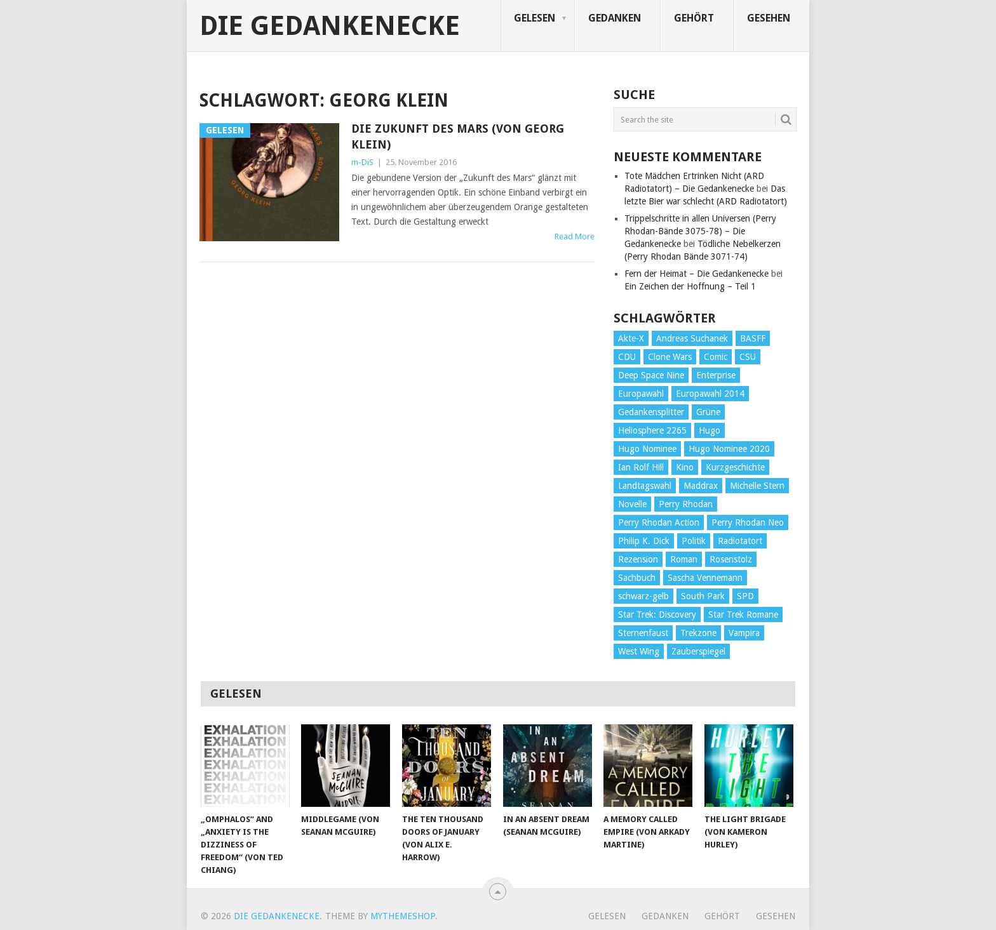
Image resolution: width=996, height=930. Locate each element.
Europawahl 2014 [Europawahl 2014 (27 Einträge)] (710, 394)
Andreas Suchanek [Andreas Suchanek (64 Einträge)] (692, 338)
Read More (575, 236)
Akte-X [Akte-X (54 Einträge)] (631, 338)
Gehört (694, 18)
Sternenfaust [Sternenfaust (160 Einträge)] (643, 633)
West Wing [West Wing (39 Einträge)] (638, 651)
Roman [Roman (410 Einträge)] (683, 559)
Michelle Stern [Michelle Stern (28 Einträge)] (757, 486)
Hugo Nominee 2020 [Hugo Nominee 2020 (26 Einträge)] (729, 449)
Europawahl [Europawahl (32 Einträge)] (641, 394)
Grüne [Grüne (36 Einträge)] (708, 412)
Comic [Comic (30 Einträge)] (715, 357)
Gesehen (768, 18)
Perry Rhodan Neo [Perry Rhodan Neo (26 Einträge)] (747, 522)
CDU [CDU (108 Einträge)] (627, 357)
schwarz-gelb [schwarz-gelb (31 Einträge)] (643, 596)
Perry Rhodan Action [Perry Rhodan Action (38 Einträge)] (658, 522)
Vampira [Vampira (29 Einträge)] (744, 633)
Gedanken (614, 18)
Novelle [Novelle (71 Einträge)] (632, 504)
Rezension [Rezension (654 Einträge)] (638, 559)
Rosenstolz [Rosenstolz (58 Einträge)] (731, 559)
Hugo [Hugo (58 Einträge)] (709, 430)
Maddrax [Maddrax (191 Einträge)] (700, 486)
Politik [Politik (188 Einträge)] (694, 541)
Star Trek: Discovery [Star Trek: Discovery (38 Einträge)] (657, 614)
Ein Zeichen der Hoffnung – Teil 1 (690, 286)
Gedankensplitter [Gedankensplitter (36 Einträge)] (651, 412)
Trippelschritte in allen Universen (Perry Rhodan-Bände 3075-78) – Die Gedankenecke (700, 231)
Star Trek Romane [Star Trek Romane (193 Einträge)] (743, 614)
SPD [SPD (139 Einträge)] (745, 596)
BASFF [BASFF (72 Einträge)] (752, 338)
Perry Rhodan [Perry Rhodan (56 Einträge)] (686, 504)
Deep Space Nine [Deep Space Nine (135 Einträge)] (651, 375)
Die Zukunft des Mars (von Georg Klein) (457, 136)
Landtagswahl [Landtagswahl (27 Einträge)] (644, 486)
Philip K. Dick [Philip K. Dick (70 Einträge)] (644, 541)
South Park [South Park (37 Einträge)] (703, 596)
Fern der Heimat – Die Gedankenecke (696, 274)
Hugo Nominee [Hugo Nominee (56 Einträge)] (647, 449)
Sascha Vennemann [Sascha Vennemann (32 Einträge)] (705, 578)
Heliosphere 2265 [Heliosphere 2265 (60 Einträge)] (652, 430)
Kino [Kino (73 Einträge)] (685, 467)
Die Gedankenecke (329, 26)
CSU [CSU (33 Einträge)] (747, 357)
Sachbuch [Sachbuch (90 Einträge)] (637, 578)
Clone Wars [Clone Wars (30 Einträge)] (670, 357)
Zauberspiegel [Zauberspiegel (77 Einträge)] (698, 651)
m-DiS (362, 162)
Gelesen (534, 18)
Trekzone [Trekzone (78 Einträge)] (698, 633)
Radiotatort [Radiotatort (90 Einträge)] (740, 541)
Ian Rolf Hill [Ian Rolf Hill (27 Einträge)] (641, 467)
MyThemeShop (402, 916)
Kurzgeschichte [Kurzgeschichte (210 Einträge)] (735, 467)
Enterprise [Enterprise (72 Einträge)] (716, 375)
